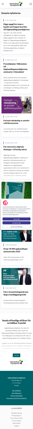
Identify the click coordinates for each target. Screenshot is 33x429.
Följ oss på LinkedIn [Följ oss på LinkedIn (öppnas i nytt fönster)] (17, 396)
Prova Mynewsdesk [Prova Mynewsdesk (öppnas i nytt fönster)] (16, 418)
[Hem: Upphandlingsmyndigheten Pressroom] (16, 4)
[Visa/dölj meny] (2, 4)
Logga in (16, 426)
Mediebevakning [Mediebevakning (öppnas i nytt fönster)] (16, 413)
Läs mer (16, 355)
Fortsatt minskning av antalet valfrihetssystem (16, 121)
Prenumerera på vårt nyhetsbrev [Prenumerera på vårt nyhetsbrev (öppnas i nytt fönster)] (16, 398)
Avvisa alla (16, 219)
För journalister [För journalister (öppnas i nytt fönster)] (16, 421)
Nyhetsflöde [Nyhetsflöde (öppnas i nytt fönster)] (16, 423)
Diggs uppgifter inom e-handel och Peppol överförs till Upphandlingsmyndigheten (16, 27)
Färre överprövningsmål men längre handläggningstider (15, 293)
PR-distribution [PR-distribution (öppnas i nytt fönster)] (16, 415)
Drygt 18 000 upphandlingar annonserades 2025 (15, 250)
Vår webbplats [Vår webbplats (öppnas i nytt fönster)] (16, 390)
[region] (16, 214)
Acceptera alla (16, 223)
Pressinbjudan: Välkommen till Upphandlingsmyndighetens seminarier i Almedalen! (15, 68)
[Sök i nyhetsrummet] (31, 4)
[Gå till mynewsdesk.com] (16, 408)
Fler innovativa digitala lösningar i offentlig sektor (15, 148)
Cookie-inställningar (16, 226)
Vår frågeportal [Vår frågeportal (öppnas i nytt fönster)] (16, 393)
